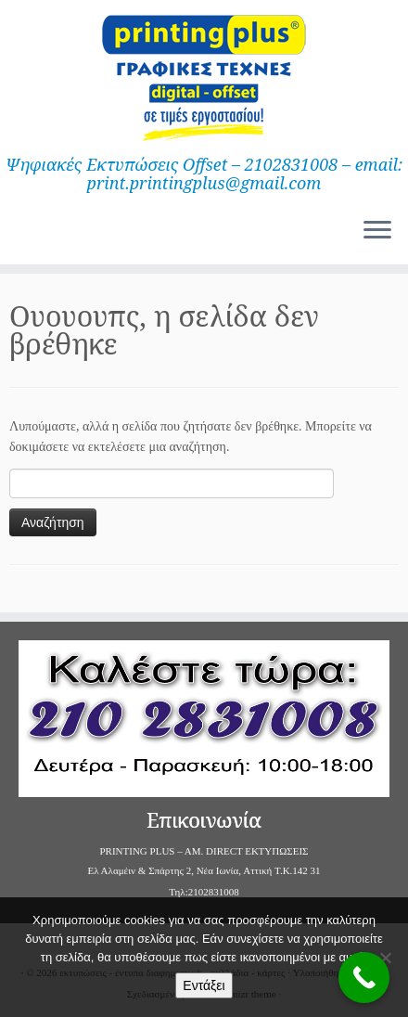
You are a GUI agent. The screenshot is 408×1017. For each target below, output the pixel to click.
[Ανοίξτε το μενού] (377, 231)
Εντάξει (203, 985)
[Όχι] (385, 957)
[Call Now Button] (363, 977)
